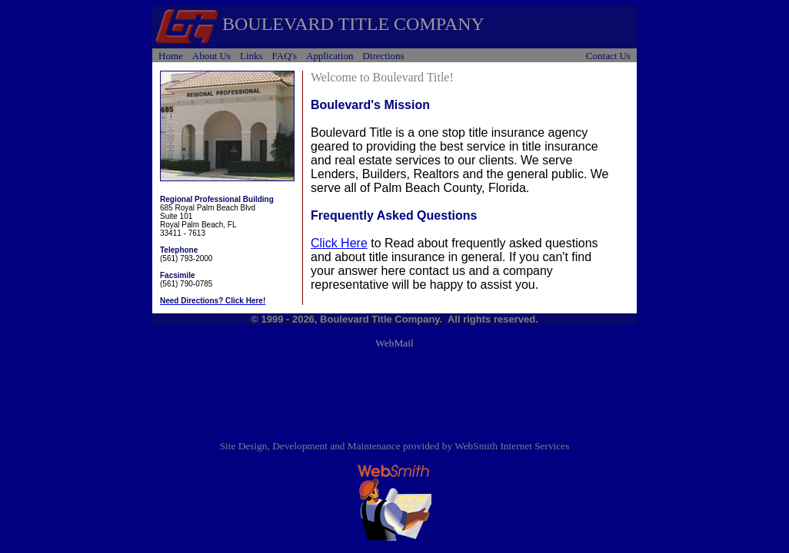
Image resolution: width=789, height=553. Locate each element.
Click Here (339, 243)
